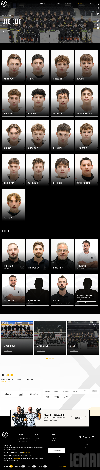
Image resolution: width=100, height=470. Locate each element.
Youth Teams (9, 31)
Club (51, 4)
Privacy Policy (26, 452)
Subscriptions (38, 441)
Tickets (80, 4)
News (86, 444)
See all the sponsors (6, 381)
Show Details (62, 466)
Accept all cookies (57, 450)
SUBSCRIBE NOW (78, 418)
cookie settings (17, 458)
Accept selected (56, 457)
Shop (91, 4)
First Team (53, 438)
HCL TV (86, 441)
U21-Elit (53, 441)
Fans (59, 4)
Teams (42, 4)
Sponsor (68, 4)
